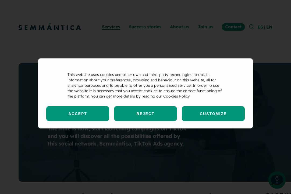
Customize (213, 114)
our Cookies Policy (173, 96)
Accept (77, 114)
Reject (145, 114)
